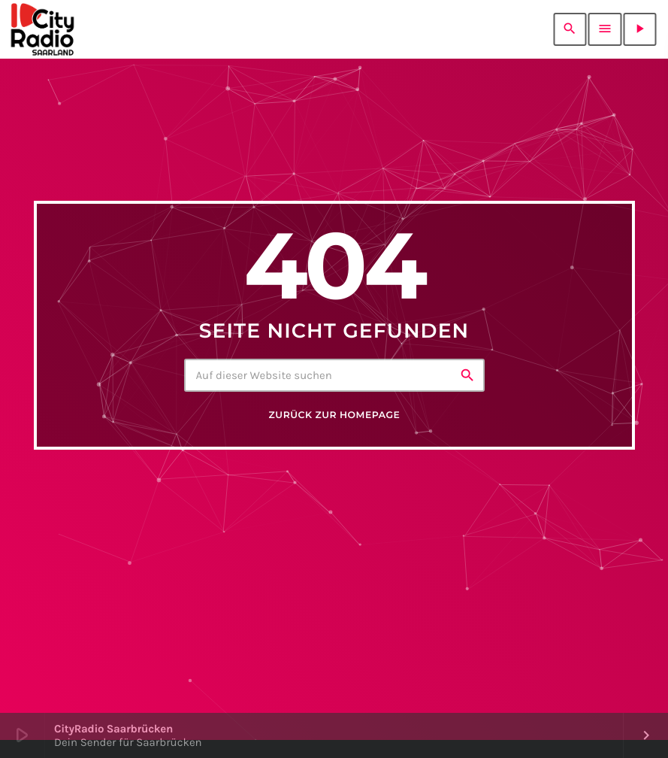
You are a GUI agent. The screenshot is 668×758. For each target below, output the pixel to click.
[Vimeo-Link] (42, 29)
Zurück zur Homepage (334, 415)
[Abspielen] (639, 29)
